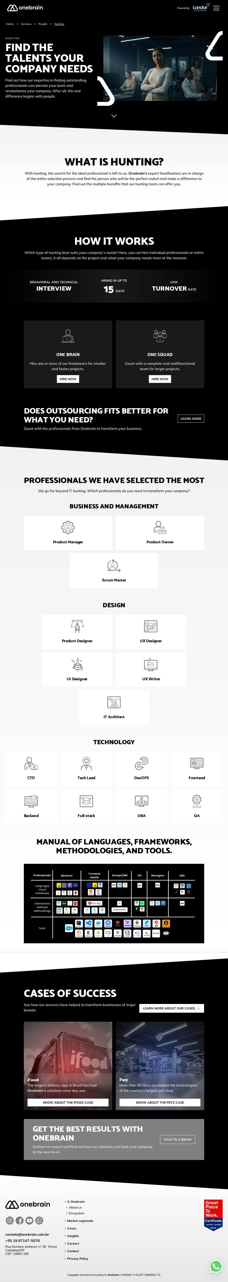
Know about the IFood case (60, 1103)
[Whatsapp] (216, 1266)
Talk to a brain (177, 1145)
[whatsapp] (39, 1220)
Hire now (60, 379)
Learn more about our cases (171, 1014)
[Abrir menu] (216, 8)
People (43, 24)
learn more (191, 424)
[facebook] (19, 1220)
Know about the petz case (153, 1103)
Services (26, 24)
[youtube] (29, 1220)
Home (10, 24)
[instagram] (9, 1220)
